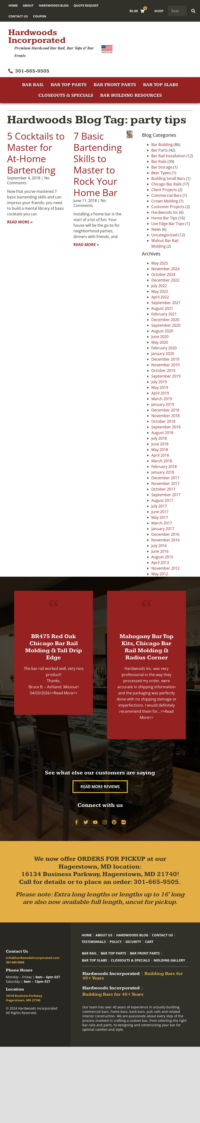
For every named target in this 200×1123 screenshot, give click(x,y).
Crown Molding (164, 201)
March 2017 (161, 523)
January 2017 (162, 528)
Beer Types (161, 172)
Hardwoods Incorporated (37, 36)
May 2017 (159, 517)
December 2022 (165, 280)
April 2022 (160, 297)
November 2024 (165, 268)
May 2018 (159, 449)
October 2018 (163, 421)
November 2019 (165, 364)
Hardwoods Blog (53, 5)
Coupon (39, 16)
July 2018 (159, 438)
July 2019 (159, 381)
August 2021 (162, 308)
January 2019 (162, 404)
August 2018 (162, 432)
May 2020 (159, 342)
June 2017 (159, 511)
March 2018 (161, 460)
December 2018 (165, 410)
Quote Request (86, 5)
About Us (104, 935)
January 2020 (162, 353)
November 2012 (165, 568)
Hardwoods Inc (164, 212)
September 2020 (165, 325)
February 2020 (164, 347)
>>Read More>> (63, 693)
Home (13, 5)
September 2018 (165, 427)
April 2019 (160, 393)
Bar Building (162, 144)
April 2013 (160, 562)
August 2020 (162, 331)
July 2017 (159, 506)
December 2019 (165, 359)
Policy (116, 941)
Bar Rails (159, 161)
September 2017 (165, 494)
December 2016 (165, 534)
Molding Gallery (169, 960)
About (28, 5)
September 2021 (165, 302)
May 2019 (159, 387)
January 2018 (162, 472)
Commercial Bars (166, 195)
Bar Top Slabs (160, 85)
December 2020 (165, 319)
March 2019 (161, 398)
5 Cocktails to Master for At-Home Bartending (36, 152)
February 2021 (164, 314)
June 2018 (159, 444)
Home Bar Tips (164, 218)
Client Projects (164, 189)
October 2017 (163, 489)
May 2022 (159, 291)
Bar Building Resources (131, 95)
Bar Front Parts (115, 85)
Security (133, 941)
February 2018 (164, 466)
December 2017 (165, 477)
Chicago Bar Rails (166, 184)
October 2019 (163, 370)
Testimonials (94, 941)
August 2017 (162, 500)
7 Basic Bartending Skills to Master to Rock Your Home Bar (97, 164)
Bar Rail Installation (168, 155)
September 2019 (165, 376)
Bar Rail (33, 85)
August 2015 (162, 556)
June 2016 (159, 551)
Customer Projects (167, 206)
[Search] (193, 11)
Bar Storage (161, 167)
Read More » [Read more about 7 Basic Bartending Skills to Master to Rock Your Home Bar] (86, 244)
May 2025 (159, 263)
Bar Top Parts (69, 85)
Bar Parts (159, 150)
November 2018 (165, 415)
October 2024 (163, 274)
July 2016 (159, 545)
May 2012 (159, 573)
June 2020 (159, 336)
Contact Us (18, 16)
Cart (149, 941)
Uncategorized (164, 234)
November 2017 (165, 483)
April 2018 (160, 455)
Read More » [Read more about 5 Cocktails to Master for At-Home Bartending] (20, 222)
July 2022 (159, 285)
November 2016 (165, 540)
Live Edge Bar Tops (167, 223)
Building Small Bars (168, 178)
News (156, 229)
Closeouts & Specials (65, 95)
